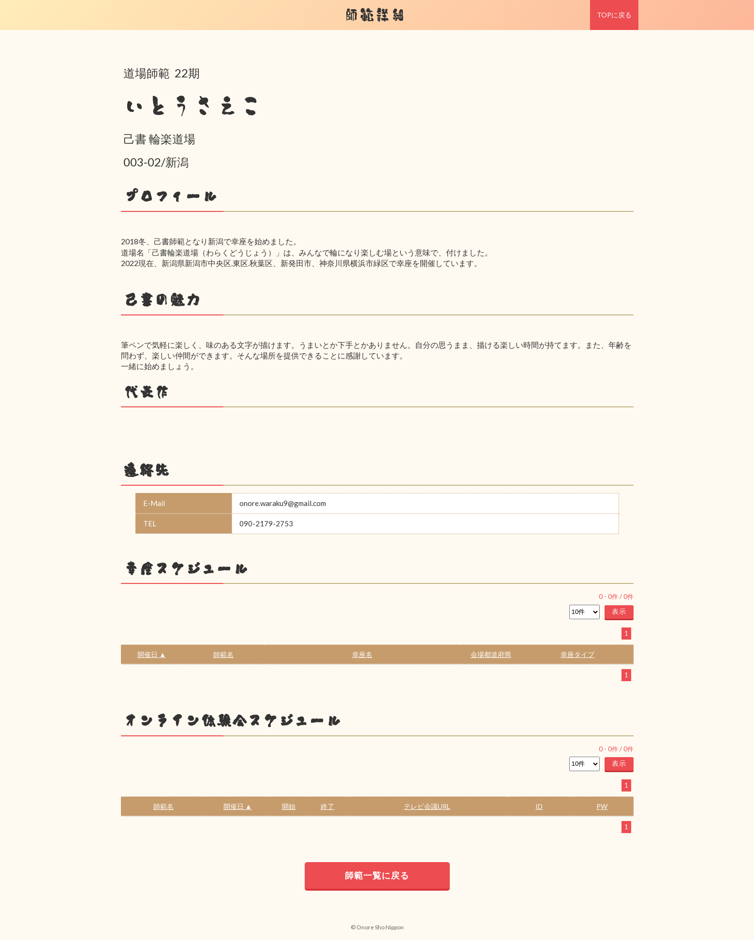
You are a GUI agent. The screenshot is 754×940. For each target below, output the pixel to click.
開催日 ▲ (151, 654)
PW (601, 806)
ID (539, 806)
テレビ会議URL (427, 806)
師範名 (223, 654)
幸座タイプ (577, 654)
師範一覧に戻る (377, 875)
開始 (289, 806)
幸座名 (362, 654)
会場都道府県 (491, 654)
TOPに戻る (614, 15)
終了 (327, 806)
